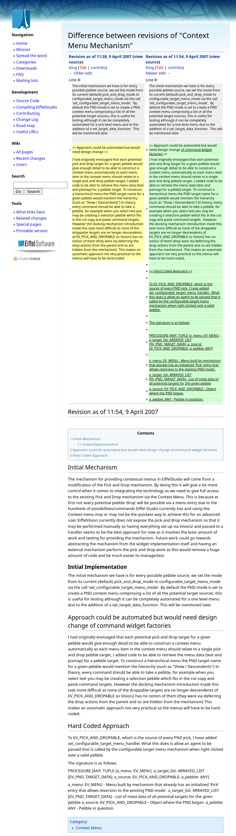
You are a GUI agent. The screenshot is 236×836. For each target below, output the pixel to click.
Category (78, 821)
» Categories (24, 62)
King (73, 67)
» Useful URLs (25, 131)
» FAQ (18, 74)
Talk (82, 67)
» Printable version (30, 230)
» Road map (24, 125)
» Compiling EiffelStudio (35, 107)
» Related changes (30, 218)
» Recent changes (29, 158)
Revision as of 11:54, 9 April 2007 (177, 56)
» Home (20, 43)
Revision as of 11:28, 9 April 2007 (100, 56)
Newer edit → (158, 73)
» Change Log (25, 119)
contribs (98, 67)
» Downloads (25, 68)
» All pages (23, 152)
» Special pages (27, 224)
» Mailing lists (25, 80)
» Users (20, 164)
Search (18, 176)
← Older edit (80, 73)
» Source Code (26, 100)
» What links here (29, 212)
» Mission (21, 49)
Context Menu (89, 827)
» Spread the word (30, 55)
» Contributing (26, 113)
